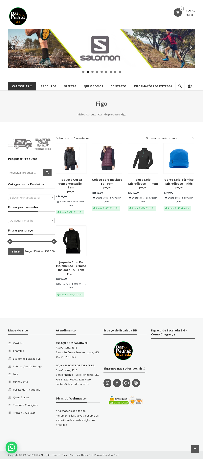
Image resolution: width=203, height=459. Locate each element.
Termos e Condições (25, 405)
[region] (101, 48)
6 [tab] (106, 72)
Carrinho (18, 343)
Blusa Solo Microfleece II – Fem (143, 181)
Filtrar (16, 251)
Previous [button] (13, 47)
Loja (15, 374)
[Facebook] (117, 383)
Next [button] (190, 47)
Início (80, 114)
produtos (49, 86)
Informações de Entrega (154, 86)
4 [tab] (97, 72)
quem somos (94, 86)
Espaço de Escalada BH (27, 358)
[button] (11, 447)
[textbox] (31, 197)
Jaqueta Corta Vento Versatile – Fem (71, 183)
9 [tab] (120, 72)
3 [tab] (92, 72)
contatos (120, 86)
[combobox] (31, 197)
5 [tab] (102, 72)
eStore (72, 454)
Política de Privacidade (26, 389)
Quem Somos (21, 397)
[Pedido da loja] (170, 138)
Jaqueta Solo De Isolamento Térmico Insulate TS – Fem (71, 266)
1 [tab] (83, 72)
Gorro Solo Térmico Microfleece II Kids (179, 181)
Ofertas (71, 86)
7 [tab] (111, 72)
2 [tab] (88, 72)
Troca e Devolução (24, 413)
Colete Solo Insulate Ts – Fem (107, 181)
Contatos (18, 351)
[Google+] (126, 383)
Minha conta (20, 382)
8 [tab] (115, 72)
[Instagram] (107, 383)
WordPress (113, 454)
